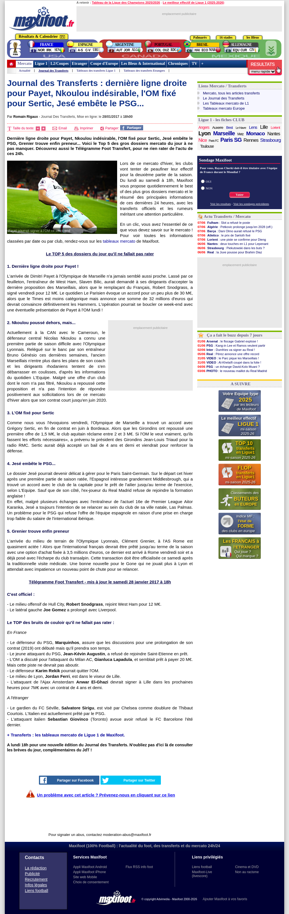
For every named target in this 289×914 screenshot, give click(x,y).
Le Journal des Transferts (223, 98)
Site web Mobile (85, 877)
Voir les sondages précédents (251, 203)
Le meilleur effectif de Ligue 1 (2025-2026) (193, 2)
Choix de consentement (91, 882)
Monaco (255, 133)
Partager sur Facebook (67, 780)
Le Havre (241, 127)
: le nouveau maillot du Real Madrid (232, 371)
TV (194, 63)
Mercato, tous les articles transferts (231, 93)
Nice (202, 140)
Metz (240, 134)
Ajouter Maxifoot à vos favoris (225, 899)
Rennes (251, 140)
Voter (240, 195)
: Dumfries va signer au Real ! (226, 349)
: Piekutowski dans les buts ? (231, 248)
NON (209, 188)
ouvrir (271, 48)
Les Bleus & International (143, 63)
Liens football (36, 890)
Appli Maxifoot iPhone (89, 872)
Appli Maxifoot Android (90, 867)
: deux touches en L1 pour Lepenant (232, 243)
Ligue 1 (41, 63)
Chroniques (178, 63)
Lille (264, 127)
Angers (203, 127)
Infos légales (36, 885)
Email (59, 128)
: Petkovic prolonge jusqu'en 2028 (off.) (234, 227)
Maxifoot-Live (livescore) (202, 874)
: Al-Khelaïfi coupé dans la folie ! (229, 362)
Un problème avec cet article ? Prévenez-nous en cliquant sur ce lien (106, 795)
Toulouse (207, 146)
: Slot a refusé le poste (223, 222)
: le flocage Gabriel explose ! (227, 341)
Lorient (275, 127)
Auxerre (217, 127)
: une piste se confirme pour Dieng (231, 239)
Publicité (32, 873)
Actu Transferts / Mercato (227, 216)
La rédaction (36, 868)
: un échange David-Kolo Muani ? (228, 366)
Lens (253, 127)
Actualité (24, 70)
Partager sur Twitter (128, 780)
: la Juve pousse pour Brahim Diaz (229, 252)
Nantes (273, 133)
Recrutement (36, 879)
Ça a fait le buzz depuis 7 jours (234, 335)
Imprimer (83, 128)
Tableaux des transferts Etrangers (144, 70)
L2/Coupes (60, 63)
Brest (229, 128)
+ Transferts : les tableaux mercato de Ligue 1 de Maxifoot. (66, 734)
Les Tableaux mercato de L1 (226, 103)
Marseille (224, 133)
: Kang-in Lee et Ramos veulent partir (231, 345)
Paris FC (214, 140)
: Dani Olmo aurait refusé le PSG (229, 231)
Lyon (204, 133)
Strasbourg (270, 140)
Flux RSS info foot (139, 867)
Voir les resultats (220, 203)
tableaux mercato (119, 241)
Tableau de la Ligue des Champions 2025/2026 (126, 2)
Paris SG (231, 140)
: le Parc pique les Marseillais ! (228, 358)
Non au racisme (247, 872)
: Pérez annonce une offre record (228, 354)
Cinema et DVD (247, 867)
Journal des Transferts (53, 70)
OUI (208, 181)
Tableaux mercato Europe (224, 108)
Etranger (79, 63)
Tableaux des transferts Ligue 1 (95, 70)
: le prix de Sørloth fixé (223, 235)
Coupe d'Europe (104, 63)
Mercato (24, 63)
